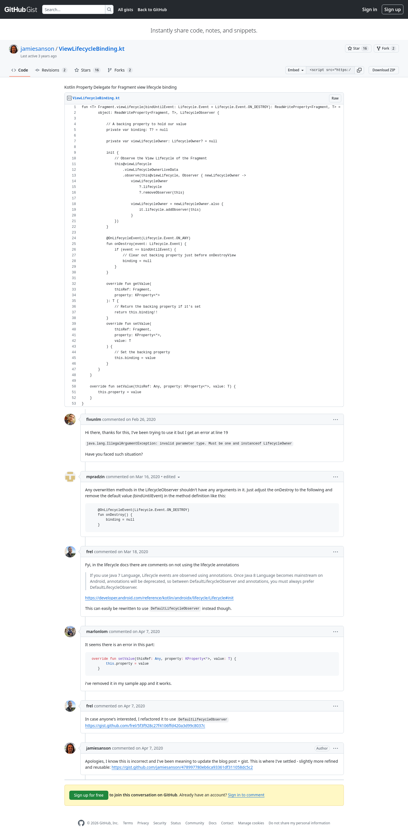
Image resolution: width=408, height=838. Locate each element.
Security (159, 823)
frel (89, 551)
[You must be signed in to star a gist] (358, 48)
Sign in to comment (246, 795)
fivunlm (93, 419)
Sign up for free (89, 795)
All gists (125, 9)
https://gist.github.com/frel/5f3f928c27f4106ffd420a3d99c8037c (145, 725)
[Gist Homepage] (21, 9)
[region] (204, 255)
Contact (227, 823)
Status (176, 823)
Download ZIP (383, 70)
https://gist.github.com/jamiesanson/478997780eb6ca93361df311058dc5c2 (182, 767)
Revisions (51, 70)
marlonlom (97, 631)
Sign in (369, 9)
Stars (87, 70)
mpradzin (95, 476)
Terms (128, 823)
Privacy (143, 823)
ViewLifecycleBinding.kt (92, 48)
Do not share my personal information (299, 823)
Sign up (392, 9)
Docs (213, 823)
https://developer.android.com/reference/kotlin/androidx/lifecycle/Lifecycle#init (159, 597)
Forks (120, 70)
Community (194, 823)
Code (19, 70)
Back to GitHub (152, 9)
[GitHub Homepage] (81, 823)
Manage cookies (251, 823)
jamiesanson (37, 48)
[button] (359, 70)
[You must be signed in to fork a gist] (386, 48)
